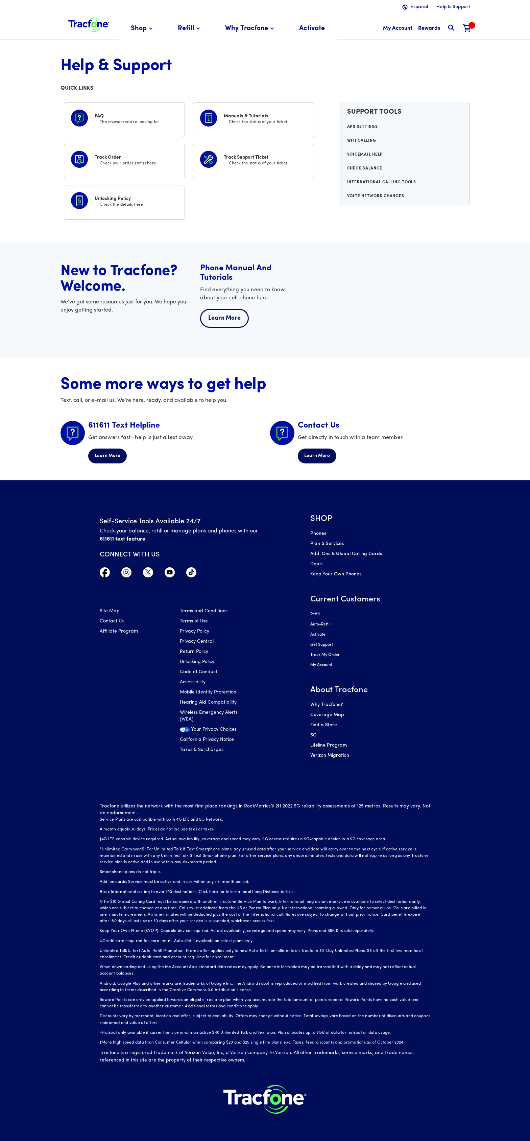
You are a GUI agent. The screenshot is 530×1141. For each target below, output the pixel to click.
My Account (321, 665)
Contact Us (112, 621)
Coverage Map (327, 714)
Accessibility (193, 682)
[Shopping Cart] (467, 28)
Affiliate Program (119, 631)
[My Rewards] (429, 28)
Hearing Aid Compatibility (208, 702)
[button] (142, 28)
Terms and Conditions (203, 611)
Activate (318, 635)
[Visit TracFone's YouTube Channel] (170, 574)
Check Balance (364, 168)
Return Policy (194, 651)
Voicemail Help (365, 155)
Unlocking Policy (197, 661)
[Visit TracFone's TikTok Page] (191, 574)
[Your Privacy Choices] (215, 731)
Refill (315, 614)
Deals (316, 564)
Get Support (321, 645)
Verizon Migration (329, 755)
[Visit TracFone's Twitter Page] (148, 574)
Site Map (110, 611)
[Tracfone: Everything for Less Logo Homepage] (89, 24)
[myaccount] (397, 28)
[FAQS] (124, 118)
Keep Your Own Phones (335, 574)
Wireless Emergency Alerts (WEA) (209, 716)
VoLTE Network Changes (375, 196)
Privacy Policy (194, 631)
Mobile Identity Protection (208, 692)
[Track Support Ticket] (253, 159)
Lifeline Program (328, 745)
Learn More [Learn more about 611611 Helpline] (107, 455)
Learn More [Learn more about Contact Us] (317, 455)
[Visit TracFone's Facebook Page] (105, 574)
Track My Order (325, 655)
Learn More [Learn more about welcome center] (224, 318)
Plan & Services (327, 543)
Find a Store (323, 725)
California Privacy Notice (207, 739)
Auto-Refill (320, 624)
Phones (318, 533)
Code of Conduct (198, 672)
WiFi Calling (361, 141)
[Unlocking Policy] (124, 201)
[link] (312, 28)
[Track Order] (124, 159)
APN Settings (362, 127)
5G (313, 735)
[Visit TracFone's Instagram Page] (126, 574)
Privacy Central (197, 641)
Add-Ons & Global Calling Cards (346, 553)
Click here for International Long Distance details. (247, 892)
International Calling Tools (381, 182)
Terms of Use (194, 621)
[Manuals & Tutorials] (253, 118)
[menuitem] (142, 28)
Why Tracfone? (326, 704)
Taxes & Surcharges (201, 749)
